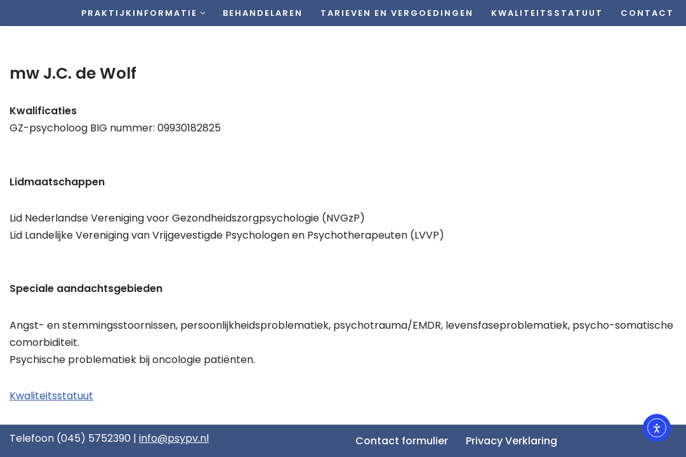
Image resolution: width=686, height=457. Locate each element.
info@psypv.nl (174, 438)
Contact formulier (401, 441)
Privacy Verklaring (511, 441)
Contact (647, 13)
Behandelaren (263, 13)
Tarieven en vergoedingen (396, 13)
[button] (203, 13)
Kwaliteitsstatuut (547, 13)
